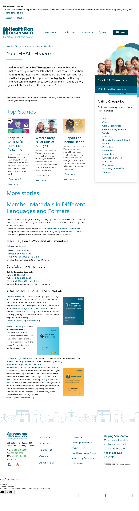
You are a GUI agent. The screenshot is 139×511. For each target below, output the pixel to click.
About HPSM (48, 466)
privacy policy (121, 10)
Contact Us (77, 438)
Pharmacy (107, 165)
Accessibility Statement (83, 459)
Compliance (77, 464)
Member (10, 47)
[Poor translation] (10, 493)
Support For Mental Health (74, 141)
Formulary (107, 148)
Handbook (108, 151)
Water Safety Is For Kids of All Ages (45, 143)
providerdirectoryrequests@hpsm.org (23, 365)
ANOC (105, 119)
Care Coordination (111, 126)
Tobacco (106, 173)
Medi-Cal (107, 162)
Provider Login (71, 33)
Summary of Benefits (113, 169)
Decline (21, 18)
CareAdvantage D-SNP (114, 130)
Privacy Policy (78, 449)
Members (46, 438)
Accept (8, 18)
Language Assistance (82, 443)
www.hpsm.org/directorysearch (20, 359)
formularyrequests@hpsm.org (20, 398)
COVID (105, 133)
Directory (107, 137)
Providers (46, 445)
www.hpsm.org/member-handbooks (63, 229)
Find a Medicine (89, 33)
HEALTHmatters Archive (111, 90)
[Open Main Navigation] (123, 33)
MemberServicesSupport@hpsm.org (23, 321)
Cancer (106, 123)
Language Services (112, 158)
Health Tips (108, 155)
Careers (44, 459)
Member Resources (25, 47)
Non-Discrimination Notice (84, 454)
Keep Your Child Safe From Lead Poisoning (16, 145)
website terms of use (13, 13)
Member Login (53, 33)
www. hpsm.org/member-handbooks (29, 309)
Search (107, 33)
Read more (15, 180)
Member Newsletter (45, 47)
